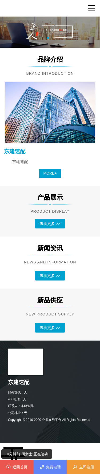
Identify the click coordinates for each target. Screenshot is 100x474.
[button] (48, 38)
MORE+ (50, 173)
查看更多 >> (50, 224)
